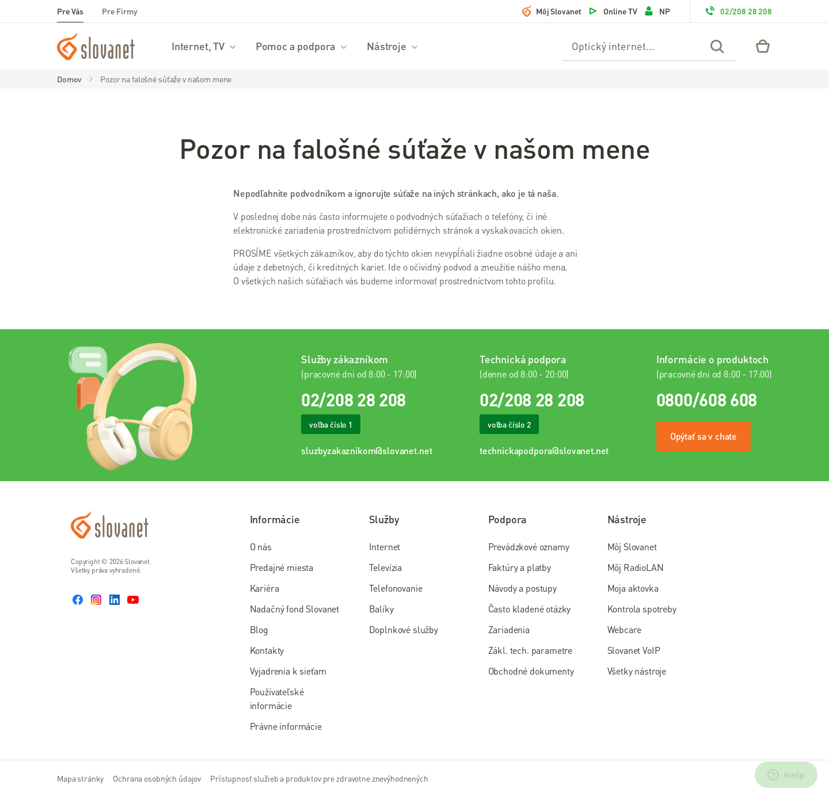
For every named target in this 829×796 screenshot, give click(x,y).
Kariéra (264, 588)
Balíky (381, 609)
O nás (261, 546)
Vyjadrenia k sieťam (288, 671)
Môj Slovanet (551, 11)
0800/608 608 (706, 399)
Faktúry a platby (519, 567)
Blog (259, 629)
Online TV (612, 11)
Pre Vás (70, 11)
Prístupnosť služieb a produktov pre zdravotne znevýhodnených (319, 778)
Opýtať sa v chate (703, 436)
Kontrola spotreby (641, 609)
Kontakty (267, 650)
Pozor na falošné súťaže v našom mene (165, 79)
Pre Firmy (120, 11)
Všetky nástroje (637, 671)
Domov (69, 79)
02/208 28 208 (738, 11)
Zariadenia (509, 629)
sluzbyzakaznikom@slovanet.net (366, 450)
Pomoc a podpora (302, 45)
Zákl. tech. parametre (530, 650)
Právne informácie (286, 726)
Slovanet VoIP (633, 650)
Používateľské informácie (277, 698)
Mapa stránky (80, 778)
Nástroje (393, 45)
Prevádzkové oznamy (528, 546)
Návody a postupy (522, 588)
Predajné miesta (282, 567)
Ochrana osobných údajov (157, 778)
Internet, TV (204, 45)
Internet (385, 546)
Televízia (385, 567)
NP (656, 11)
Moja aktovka (633, 588)
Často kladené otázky (529, 609)
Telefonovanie (396, 588)
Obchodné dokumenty (531, 671)
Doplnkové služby (403, 629)
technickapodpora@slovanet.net (544, 450)
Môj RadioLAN (635, 567)
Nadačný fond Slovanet (295, 609)
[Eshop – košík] (763, 46)
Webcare (624, 629)
